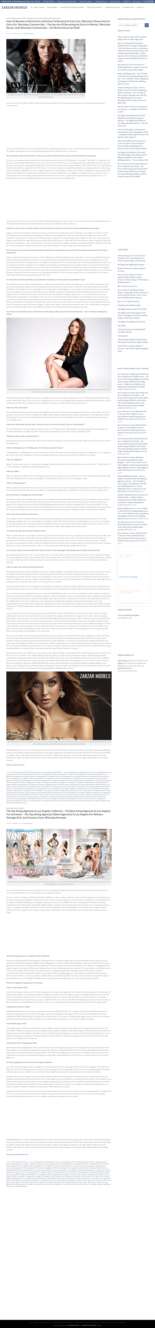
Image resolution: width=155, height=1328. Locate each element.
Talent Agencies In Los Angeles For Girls (95, 1180)
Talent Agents (83, 1182)
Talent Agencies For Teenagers (90, 1178)
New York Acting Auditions (20, 798)
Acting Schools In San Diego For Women (94, 790)
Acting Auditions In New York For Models (83, 784)
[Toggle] (148, 264)
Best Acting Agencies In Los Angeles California (78, 792)
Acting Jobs (9, 1172)
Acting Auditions (84, 1168)
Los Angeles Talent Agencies (43, 1176)
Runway (121, 666)
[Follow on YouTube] (152, 1)
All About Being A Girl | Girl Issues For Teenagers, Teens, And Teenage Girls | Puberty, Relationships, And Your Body (131, 258)
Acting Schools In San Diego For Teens (71, 790)
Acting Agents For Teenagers (33, 782)
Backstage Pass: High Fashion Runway (131, 265)
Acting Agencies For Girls (103, 772)
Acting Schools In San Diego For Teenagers (47, 790)
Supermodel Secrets (101, 1)
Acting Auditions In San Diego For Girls (78, 786)
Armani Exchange (30, 792)
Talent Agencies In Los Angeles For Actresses (43, 1180)
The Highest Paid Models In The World (131, 322)
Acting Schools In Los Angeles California (64, 788)
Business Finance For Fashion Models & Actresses (132, 270)
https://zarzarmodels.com (15, 765)
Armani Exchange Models (43, 792)
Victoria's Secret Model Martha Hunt (67, 800)
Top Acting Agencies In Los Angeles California (42, 800)
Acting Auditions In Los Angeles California (70, 1170)
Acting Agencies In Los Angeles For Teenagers (47, 778)
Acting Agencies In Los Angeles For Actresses (49, 776)
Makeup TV (122, 663)
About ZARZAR (36, 1)
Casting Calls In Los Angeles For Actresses (65, 1174)
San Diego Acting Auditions (59, 798)
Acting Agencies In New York (94, 778)
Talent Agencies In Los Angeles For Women (65, 1182)
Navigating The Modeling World (67, 1)
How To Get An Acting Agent (86, 1174)
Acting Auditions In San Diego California (28, 786)
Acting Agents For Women (50, 782)
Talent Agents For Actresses (21, 800)
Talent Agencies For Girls (73, 1178)
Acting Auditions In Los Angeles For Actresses (31, 784)
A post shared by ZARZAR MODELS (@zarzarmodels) (136, 603)
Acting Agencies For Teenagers (32, 774)
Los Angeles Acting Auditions (57, 796)
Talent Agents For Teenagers (24, 1184)
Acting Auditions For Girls (13, 1170)
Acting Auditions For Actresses (99, 1168)
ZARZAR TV (126, 1)
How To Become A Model (14, 18)
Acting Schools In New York (84, 788)
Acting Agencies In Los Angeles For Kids (21, 778)
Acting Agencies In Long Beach (84, 774)
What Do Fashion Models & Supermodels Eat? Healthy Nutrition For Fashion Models (133, 341)
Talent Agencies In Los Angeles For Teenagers (39, 1182)
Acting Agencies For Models (14, 774)
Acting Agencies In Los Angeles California (24, 776)
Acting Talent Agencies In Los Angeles (64, 1172)
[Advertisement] (132, 215)
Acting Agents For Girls (19, 1168)
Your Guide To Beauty (86, 1)
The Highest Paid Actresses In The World (132, 309)
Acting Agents (80, 780)
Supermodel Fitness (125, 668)
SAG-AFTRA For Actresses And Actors (39, 798)
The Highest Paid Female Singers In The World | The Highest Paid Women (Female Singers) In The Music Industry (132, 315)
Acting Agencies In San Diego (48, 780)
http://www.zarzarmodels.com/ (17, 1154)
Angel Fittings (123, 661)
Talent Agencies (43, 1178)
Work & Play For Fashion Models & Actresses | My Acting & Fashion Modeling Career (133, 348)
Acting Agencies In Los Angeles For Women (73, 778)
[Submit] (147, 25)
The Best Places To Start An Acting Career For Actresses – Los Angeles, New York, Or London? (132, 109)
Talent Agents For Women (41, 1184)
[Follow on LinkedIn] (150, 1)
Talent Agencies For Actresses (76, 798)
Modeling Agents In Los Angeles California (74, 1176)
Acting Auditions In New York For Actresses (57, 784)
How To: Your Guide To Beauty (128, 301)
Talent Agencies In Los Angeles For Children (70, 1180)
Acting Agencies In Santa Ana (66, 780)
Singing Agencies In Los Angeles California (25, 1178)
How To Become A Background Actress (24, 794)
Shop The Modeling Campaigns (128, 615)
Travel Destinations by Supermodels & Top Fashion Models (132, 331)
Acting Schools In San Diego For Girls (23, 790)
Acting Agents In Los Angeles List (68, 782)
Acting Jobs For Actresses (44, 788)
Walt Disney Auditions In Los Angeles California (93, 800)
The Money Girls (115, 1)
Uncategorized (123, 336)
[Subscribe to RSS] (148, 1)
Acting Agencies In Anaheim (66, 774)
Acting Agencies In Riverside (31, 780)
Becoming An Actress (58, 792)
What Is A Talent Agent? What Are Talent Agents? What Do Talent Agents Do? (132, 38)
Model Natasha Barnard (86, 796)
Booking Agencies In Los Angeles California (39, 1174)
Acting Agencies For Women (49, 774)
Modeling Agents (57, 1176)
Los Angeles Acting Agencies (40, 796)
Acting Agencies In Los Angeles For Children (76, 776)
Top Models (122, 326)
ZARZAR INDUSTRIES (88, 1325)
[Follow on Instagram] (145, 1)
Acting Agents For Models (17, 782)
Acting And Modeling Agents (86, 782)
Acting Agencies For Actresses (87, 772)
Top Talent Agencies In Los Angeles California (90, 1184)
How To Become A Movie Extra (44, 794)
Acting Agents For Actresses (92, 780)
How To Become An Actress (31, 18)
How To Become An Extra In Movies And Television (85, 794)
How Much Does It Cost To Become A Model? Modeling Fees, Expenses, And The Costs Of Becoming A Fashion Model (132, 67)
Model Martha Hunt (72, 796)
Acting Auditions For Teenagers (31, 1170)
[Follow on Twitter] (146, 1)
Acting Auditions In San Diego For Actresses (53, 786)
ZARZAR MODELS (49, 1)
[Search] (32, 7)
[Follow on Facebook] (143, 1)
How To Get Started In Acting (22, 796)
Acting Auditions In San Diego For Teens (24, 788)
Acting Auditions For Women (49, 1170)
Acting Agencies (73, 772)
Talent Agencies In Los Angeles (20, 1180)
